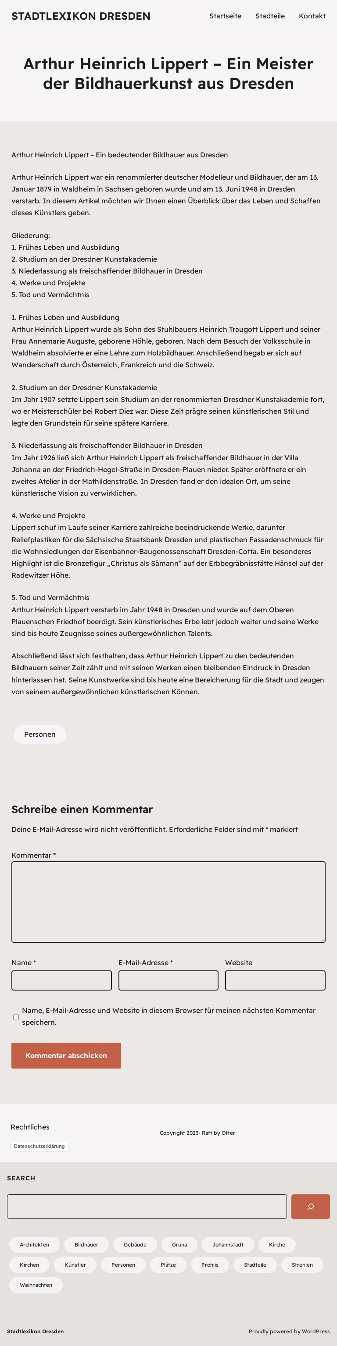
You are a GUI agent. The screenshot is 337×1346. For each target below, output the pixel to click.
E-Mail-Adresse (145, 962)
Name (23, 962)
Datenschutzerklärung (39, 1146)
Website (238, 962)
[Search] (310, 1206)
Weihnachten (36, 1285)
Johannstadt (228, 1244)
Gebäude (135, 1244)
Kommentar (33, 855)
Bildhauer (86, 1244)
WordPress (316, 1331)
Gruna (179, 1244)
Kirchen (29, 1264)
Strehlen (302, 1264)
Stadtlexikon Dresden (81, 15)
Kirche (277, 1244)
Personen (40, 734)
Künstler (75, 1264)
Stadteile (255, 1264)
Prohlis (210, 1264)
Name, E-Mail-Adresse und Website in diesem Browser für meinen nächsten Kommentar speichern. (168, 1016)
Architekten (34, 1244)
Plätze (168, 1264)
